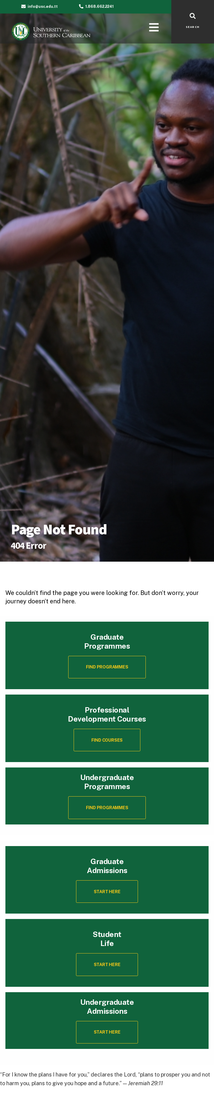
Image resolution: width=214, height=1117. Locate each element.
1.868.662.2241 (99, 6)
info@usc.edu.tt (43, 6)
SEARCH (193, 27)
